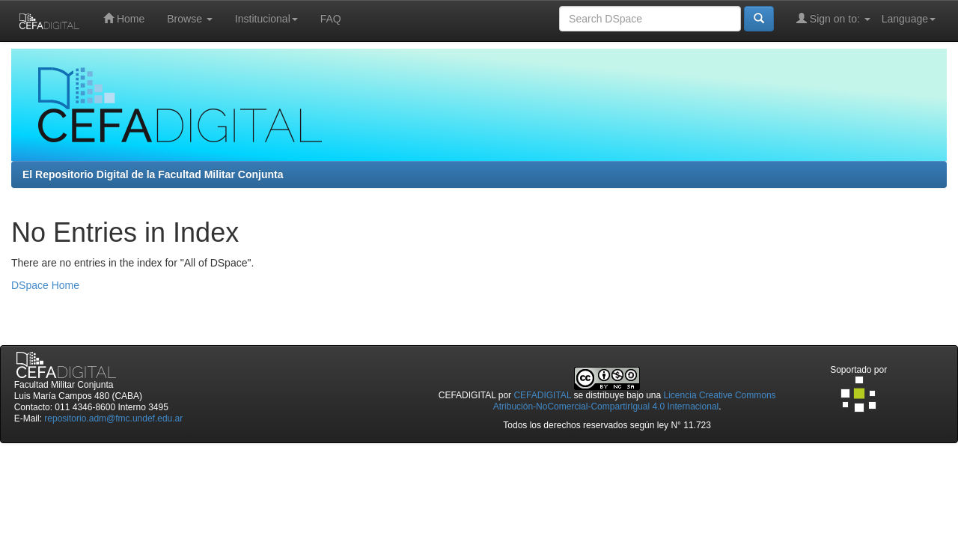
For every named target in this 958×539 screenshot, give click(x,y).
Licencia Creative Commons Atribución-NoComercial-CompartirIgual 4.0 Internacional (634, 401)
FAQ (330, 19)
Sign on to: (833, 18)
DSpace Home (45, 285)
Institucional (266, 19)
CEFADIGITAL (542, 395)
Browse (190, 19)
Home (123, 18)
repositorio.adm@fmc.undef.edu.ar (113, 418)
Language (909, 19)
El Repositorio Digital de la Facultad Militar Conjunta (152, 174)
